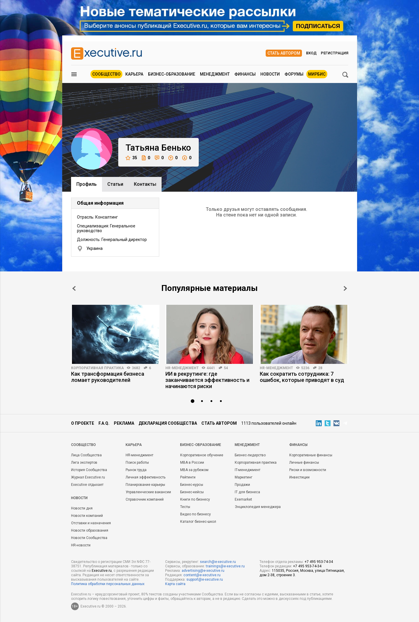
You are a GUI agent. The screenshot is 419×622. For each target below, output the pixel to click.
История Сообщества (89, 470)
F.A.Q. (103, 423)
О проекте (82, 423)
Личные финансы (304, 462)
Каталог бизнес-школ (198, 522)
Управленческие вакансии (148, 492)
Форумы (294, 74)
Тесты (185, 507)
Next (345, 288)
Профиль (86, 184)
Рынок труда (136, 470)
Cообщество (83, 445)
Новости (270, 74)
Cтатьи (115, 184)
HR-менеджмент (182, 368)
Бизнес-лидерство (250, 455)
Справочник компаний (145, 499)
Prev (74, 288)
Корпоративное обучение (201, 455)
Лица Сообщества (86, 455)
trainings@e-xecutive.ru (225, 566)
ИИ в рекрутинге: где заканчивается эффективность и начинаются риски (207, 380)
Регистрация (334, 53)
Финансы (245, 74)
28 (320, 368)
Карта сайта (175, 584)
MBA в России (192, 462)
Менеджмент (215, 74)
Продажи (242, 485)
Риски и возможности (307, 470)
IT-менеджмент (247, 470)
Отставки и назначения (91, 523)
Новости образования (89, 530)
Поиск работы (137, 462)
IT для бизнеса (247, 492)
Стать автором (283, 53)
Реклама (124, 423)
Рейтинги (187, 477)
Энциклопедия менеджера (258, 507)
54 (226, 368)
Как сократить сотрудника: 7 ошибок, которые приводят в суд (302, 377)
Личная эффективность (145, 477)
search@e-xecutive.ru (218, 562)
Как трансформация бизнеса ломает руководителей (107, 377)
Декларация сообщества (168, 423)
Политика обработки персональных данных (107, 584)
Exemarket (243, 499)
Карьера (134, 74)
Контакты (145, 184)
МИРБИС (317, 74)
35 (131, 158)
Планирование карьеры (145, 485)
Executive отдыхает (87, 485)
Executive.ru (102, 571)
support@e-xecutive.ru (204, 579)
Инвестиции (299, 477)
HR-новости (81, 545)
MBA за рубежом (194, 470)
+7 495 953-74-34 (319, 562)
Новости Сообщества (89, 538)
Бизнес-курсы (191, 485)
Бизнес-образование (171, 74)
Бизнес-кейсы (192, 492)
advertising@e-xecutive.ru (203, 571)
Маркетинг (243, 477)
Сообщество (106, 74)
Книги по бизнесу (195, 499)
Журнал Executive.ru (88, 477)
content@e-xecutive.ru (202, 575)
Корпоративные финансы (310, 455)
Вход (311, 53)
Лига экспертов (84, 462)
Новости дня (82, 508)
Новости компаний (87, 516)
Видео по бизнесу (195, 514)
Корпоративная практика (97, 368)
